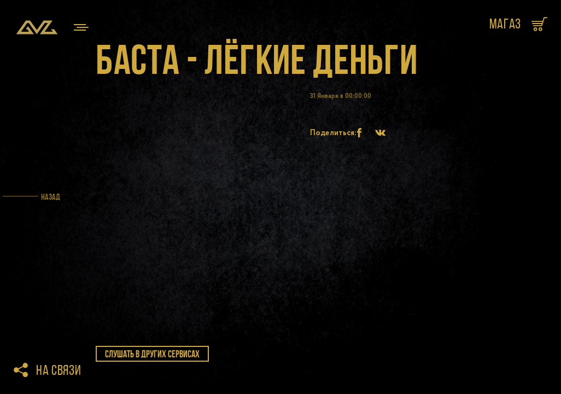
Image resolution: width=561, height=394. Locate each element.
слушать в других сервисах (152, 354)
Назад (50, 196)
